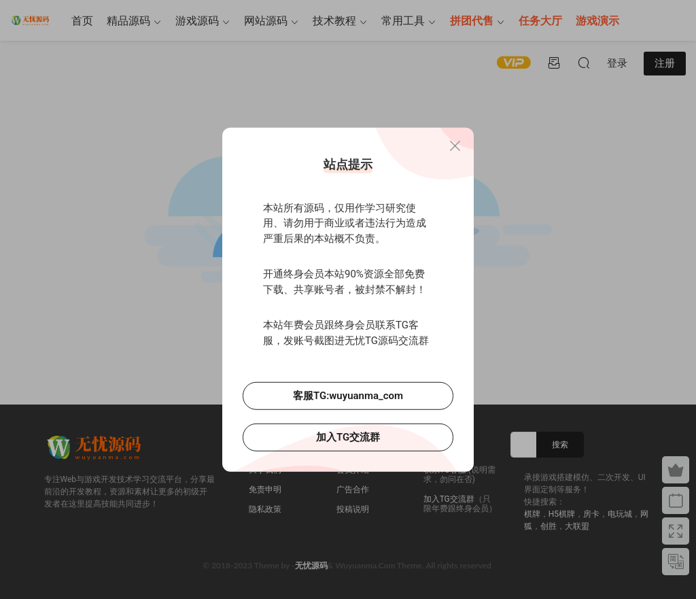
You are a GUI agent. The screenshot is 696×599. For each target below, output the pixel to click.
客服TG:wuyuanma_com (348, 396)
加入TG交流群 (348, 437)
